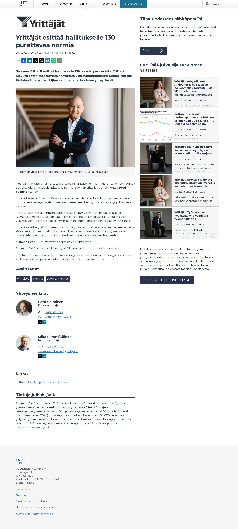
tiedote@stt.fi (24, 472)
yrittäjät (38, 278)
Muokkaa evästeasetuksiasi (31, 501)
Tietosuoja (22, 495)
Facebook (21, 489)
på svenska (47, 513)
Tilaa (153, 50)
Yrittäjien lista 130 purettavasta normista (42, 382)
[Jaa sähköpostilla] (59, 61)
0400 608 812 (54, 312)
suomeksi (21, 513)
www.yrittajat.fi (39, 427)
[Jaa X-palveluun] (35, 61)
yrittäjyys (23, 278)
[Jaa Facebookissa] (23, 61)
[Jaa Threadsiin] (41, 61)
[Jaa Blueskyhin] (47, 61)
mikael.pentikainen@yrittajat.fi (58, 351)
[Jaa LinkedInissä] (29, 61)
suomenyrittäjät (57, 278)
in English (33, 513)
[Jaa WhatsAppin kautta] (53, 61)
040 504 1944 (54, 347)
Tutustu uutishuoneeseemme (167, 280)
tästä (88, 242)
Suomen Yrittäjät (54, 52)
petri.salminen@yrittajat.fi (55, 316)
